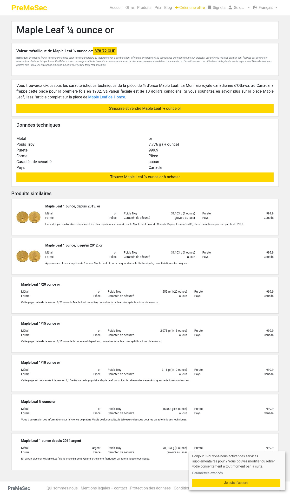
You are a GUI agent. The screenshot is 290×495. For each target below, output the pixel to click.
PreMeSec (29, 7)
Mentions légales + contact (104, 488)
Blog (168, 7)
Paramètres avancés (207, 473)
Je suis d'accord (236, 483)
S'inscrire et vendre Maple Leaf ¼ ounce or (145, 108)
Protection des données (150, 488)
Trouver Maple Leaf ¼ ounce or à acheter (145, 177)
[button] (239, 8)
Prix (158, 7)
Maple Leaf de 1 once (106, 97)
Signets (216, 7)
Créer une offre (190, 7)
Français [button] (263, 7)
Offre (129, 7)
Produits (144, 7)
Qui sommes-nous (62, 488)
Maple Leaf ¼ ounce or (65, 30)
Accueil (116, 7)
